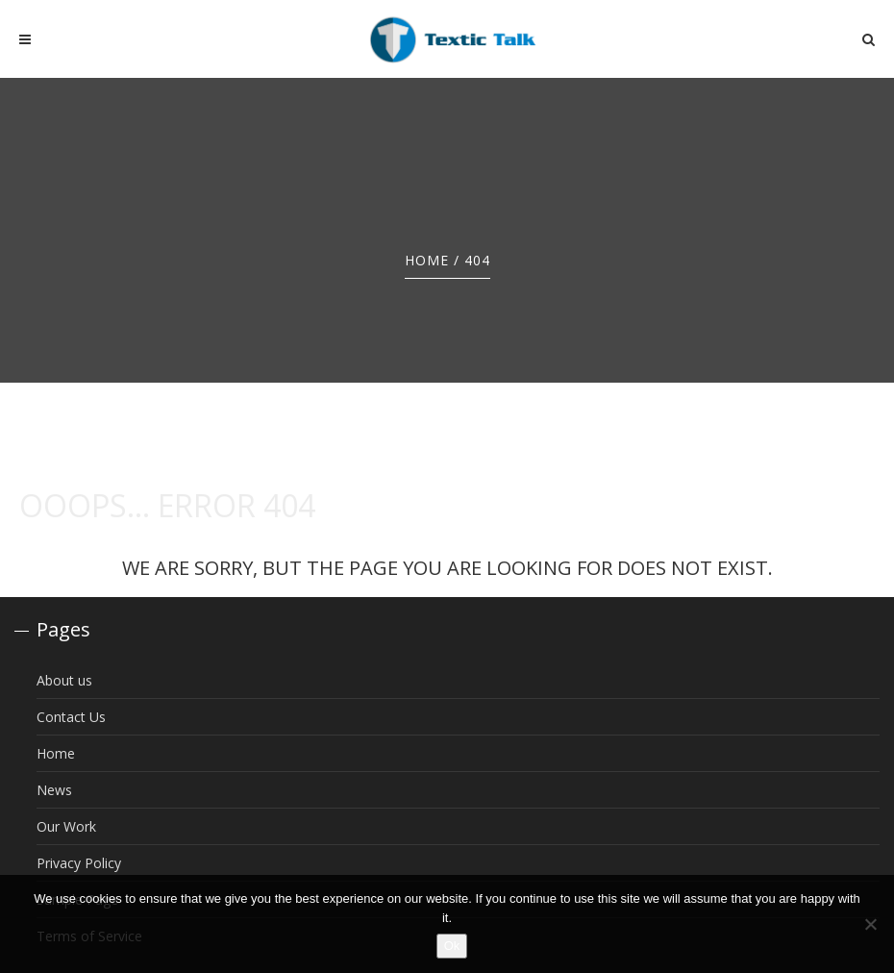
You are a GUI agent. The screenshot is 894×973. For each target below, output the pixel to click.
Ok (452, 945)
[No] (870, 924)
